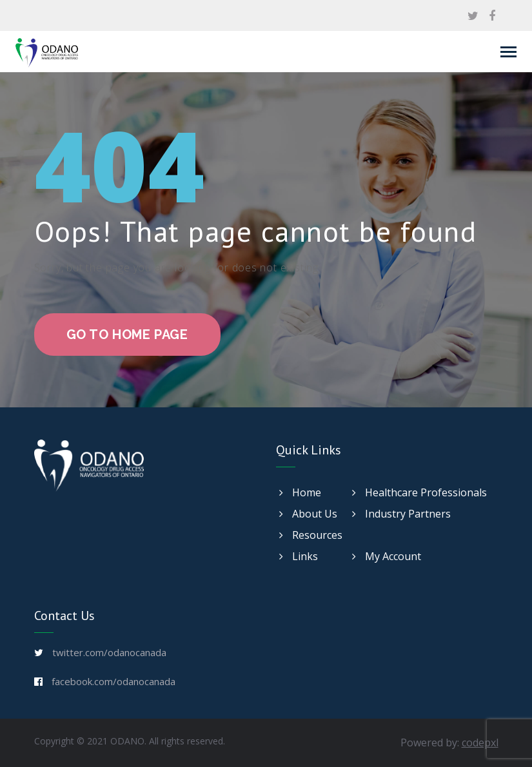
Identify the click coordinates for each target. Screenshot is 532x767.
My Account (386, 556)
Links (298, 556)
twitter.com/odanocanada (109, 652)
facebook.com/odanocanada (113, 681)
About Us (308, 514)
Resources (310, 535)
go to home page (127, 334)
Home (300, 492)
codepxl (480, 742)
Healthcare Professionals (419, 492)
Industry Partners (401, 514)
